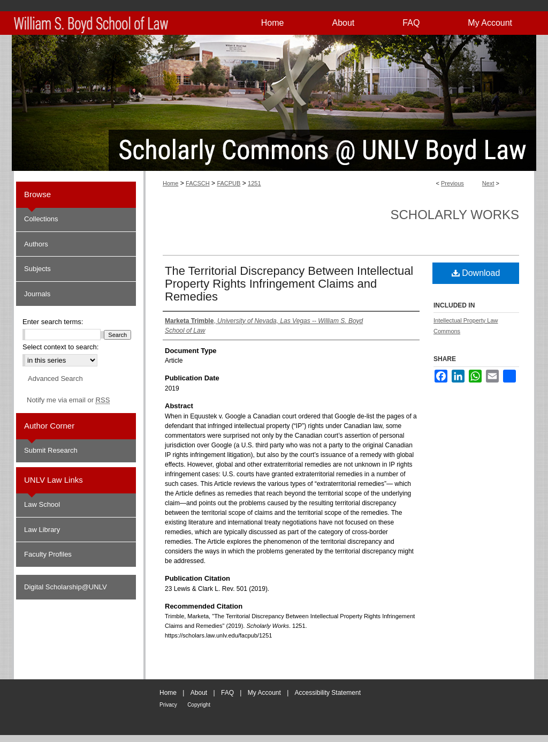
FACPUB (228, 183)
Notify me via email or (68, 400)
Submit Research (51, 450)
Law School (42, 504)
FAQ (227, 692)
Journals (37, 294)
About (199, 692)
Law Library (42, 530)
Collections (41, 219)
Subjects (37, 269)
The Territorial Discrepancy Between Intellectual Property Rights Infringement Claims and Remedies (289, 283)
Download (476, 273)
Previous (452, 183)
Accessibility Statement (328, 692)
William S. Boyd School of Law (503, 701)
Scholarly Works (454, 214)
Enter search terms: (52, 322)
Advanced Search (55, 378)
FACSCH (198, 183)
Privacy (168, 705)
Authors (36, 244)
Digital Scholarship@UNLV (65, 587)
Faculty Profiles (48, 554)
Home (170, 183)
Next (488, 183)
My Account (264, 692)
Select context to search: (60, 347)
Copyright (198, 705)
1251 (254, 183)
